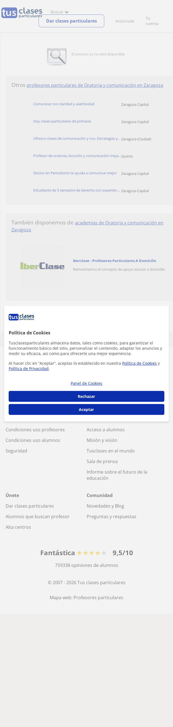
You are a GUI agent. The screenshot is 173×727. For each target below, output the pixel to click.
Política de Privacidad (29, 368)
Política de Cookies (139, 363)
